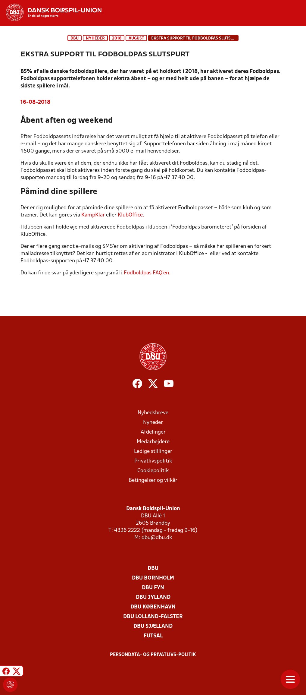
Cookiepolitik (153, 470)
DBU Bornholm (153, 578)
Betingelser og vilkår (153, 480)
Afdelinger (153, 432)
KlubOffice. (131, 215)
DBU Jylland (153, 597)
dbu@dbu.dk (157, 537)
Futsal (153, 636)
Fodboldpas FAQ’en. (147, 273)
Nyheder (95, 38)
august (136, 38)
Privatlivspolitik (153, 461)
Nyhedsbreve (153, 412)
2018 (116, 38)
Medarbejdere (153, 441)
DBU (74, 38)
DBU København (153, 607)
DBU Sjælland (153, 626)
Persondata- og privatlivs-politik (153, 655)
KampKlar (93, 215)
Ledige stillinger (153, 451)
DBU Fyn (153, 587)
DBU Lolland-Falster (153, 616)
